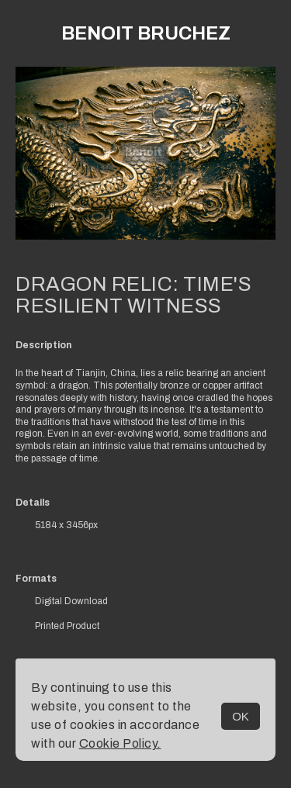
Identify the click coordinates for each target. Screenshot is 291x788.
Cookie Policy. (120, 743)
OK (240, 716)
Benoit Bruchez (145, 33)
